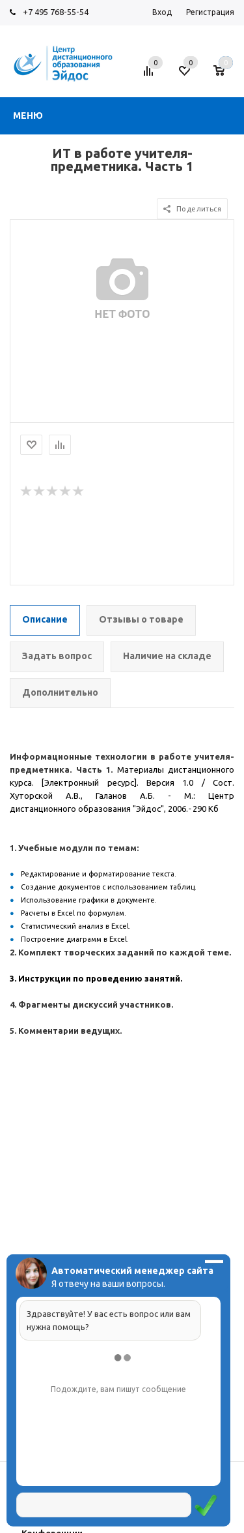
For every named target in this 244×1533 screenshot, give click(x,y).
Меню (28, 115)
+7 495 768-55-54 (55, 11)
